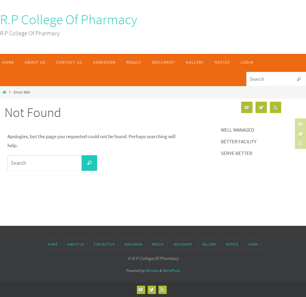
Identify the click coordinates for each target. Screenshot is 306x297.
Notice (232, 244)
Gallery (209, 244)
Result (158, 244)
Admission (133, 244)
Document (183, 244)
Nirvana (152, 270)
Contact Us (104, 244)
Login (253, 244)
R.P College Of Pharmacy (68, 19)
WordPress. (171, 270)
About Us (75, 244)
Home (53, 244)
